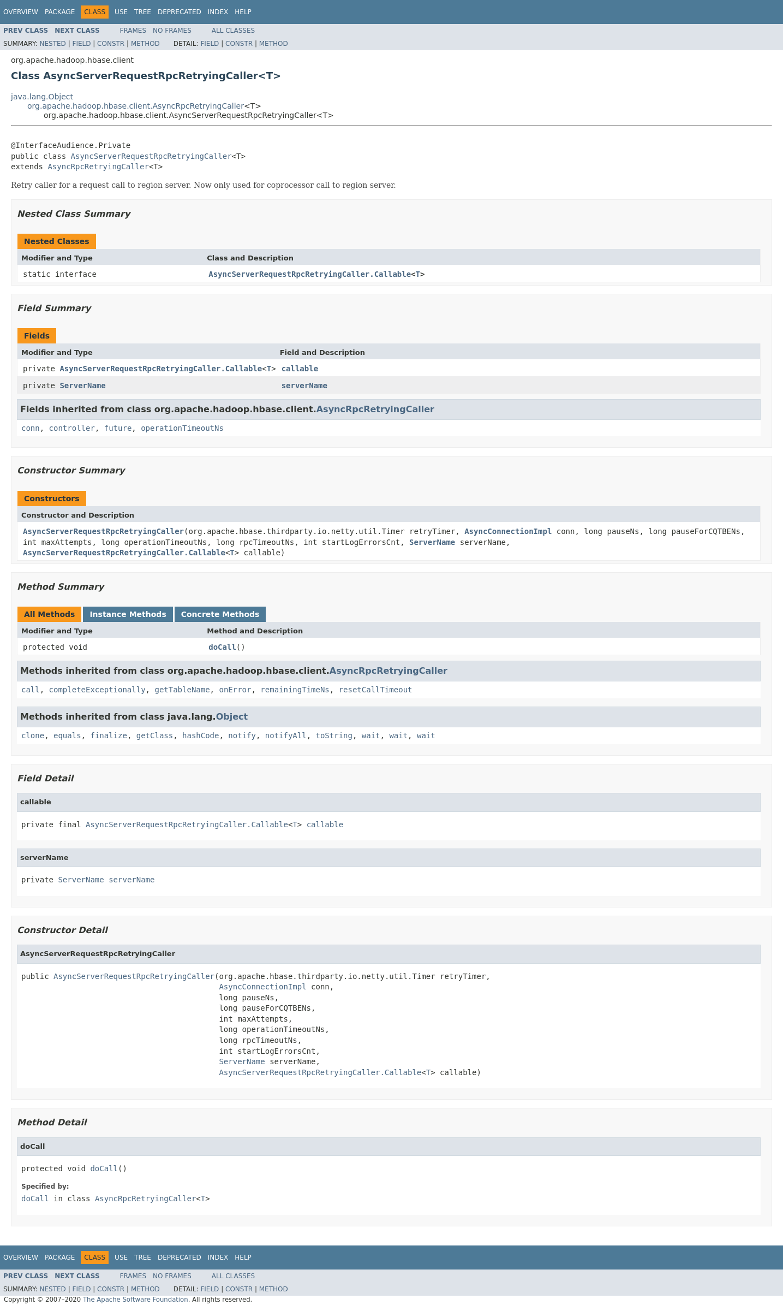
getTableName (182, 689)
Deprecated (179, 12)
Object (232, 716)
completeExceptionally (97, 689)
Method (145, 44)
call (30, 689)
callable (300, 368)
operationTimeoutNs (182, 428)
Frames (133, 30)
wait (371, 735)
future (118, 428)
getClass (154, 735)
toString (334, 735)
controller (72, 428)
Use (121, 12)
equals (67, 735)
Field (81, 44)
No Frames (172, 30)
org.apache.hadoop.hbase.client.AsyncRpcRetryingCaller (135, 106)
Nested (52, 44)
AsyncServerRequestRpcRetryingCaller (151, 156)
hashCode (200, 735)
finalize (108, 735)
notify (242, 735)
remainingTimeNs (294, 689)
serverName (304, 385)
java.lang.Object (42, 96)
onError (235, 689)
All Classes (233, 30)
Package (60, 12)
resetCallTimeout (376, 689)
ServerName (82, 385)
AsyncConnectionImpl (508, 531)
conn (30, 428)
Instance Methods (127, 614)
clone (32, 735)
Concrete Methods (220, 614)
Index (218, 12)
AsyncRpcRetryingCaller (97, 166)
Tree (142, 12)
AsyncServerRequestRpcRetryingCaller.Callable (309, 274)
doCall (222, 647)
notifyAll (286, 735)
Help (243, 12)
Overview (20, 12)
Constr (110, 44)
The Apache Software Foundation (135, 1299)
